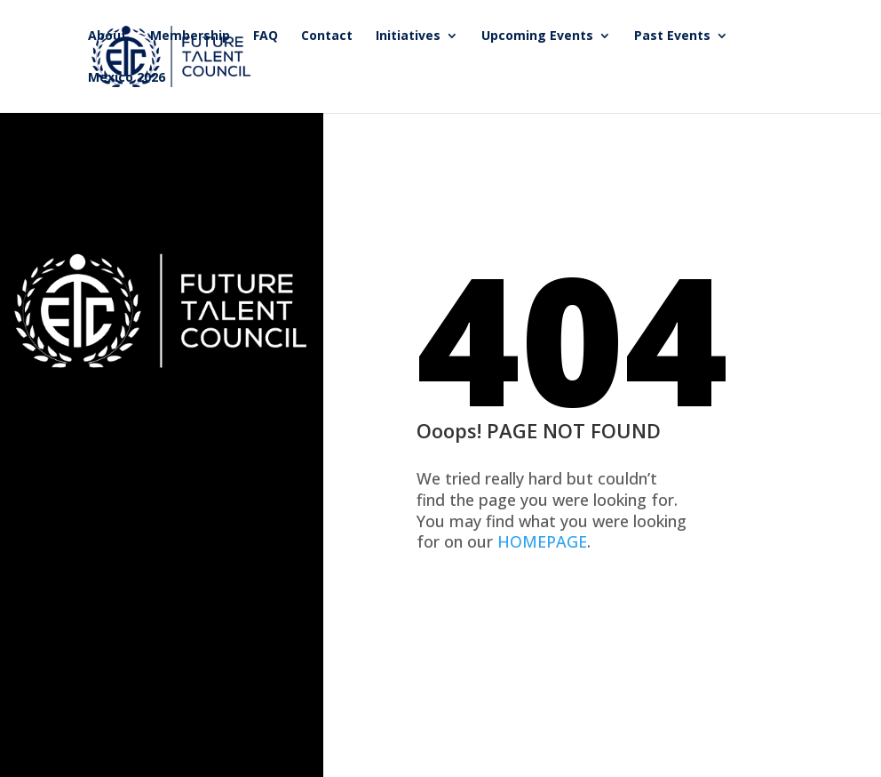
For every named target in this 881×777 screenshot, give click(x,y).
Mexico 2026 (126, 78)
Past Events (672, 36)
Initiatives (408, 36)
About (107, 36)
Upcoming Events (537, 36)
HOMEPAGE (542, 541)
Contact (327, 36)
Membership (190, 36)
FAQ (265, 36)
